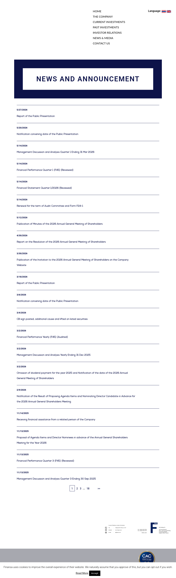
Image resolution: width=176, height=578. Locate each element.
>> (99, 488)
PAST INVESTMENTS (106, 27)
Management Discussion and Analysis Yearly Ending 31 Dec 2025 (54, 355)
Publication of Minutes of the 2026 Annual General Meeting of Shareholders (60, 224)
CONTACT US (101, 43)
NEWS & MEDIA (103, 38)
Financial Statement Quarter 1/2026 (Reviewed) (44, 188)
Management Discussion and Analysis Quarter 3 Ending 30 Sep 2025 (56, 479)
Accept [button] (94, 573)
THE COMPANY (103, 16)
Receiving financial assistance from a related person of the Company (56, 419)
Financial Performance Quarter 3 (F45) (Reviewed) (45, 461)
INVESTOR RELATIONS (107, 32)
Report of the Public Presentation (36, 116)
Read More (82, 573)
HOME (97, 11)
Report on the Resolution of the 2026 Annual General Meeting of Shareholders (61, 242)
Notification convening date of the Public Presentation (47, 134)
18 (88, 488)
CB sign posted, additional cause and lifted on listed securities (52, 319)
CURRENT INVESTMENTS (109, 21)
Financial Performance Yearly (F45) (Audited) (42, 337)
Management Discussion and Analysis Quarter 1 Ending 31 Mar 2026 (55, 152)
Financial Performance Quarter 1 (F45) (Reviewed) (45, 170)
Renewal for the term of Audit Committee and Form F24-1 (50, 206)
